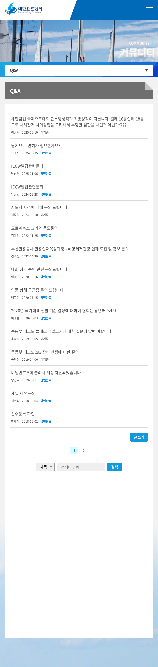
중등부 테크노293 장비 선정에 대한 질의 (45, 352)
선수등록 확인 (23, 414)
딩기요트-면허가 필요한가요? (35, 145)
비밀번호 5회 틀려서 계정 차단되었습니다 (46, 372)
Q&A (14, 70)
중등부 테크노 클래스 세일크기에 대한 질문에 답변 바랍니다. (61, 331)
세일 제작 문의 (23, 393)
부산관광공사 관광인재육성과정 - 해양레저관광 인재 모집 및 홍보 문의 (70, 249)
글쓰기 (139, 437)
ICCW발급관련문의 (27, 166)
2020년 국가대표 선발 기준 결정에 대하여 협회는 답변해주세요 (64, 310)
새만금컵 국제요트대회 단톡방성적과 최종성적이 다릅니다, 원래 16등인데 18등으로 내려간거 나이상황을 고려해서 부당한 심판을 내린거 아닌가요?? (77, 122)
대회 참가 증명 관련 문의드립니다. (39, 269)
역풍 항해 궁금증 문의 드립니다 (37, 290)
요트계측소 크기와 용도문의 (34, 228)
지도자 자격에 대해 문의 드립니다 (39, 207)
